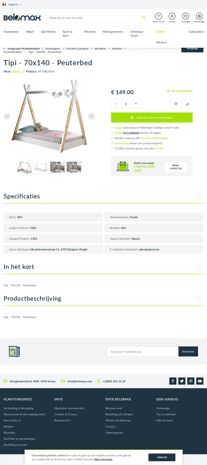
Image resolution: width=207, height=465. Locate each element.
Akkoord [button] (162, 457)
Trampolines (11, 31)
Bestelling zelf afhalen (119, 414)
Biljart (30, 31)
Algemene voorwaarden (69, 408)
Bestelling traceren (15, 444)
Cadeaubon (196, 31)
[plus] (136, 104)
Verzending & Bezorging (18, 408)
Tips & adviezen (166, 414)
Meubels (90, 31)
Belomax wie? (114, 408)
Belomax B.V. (62, 420)
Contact (110, 426)
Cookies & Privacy (65, 414)
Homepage (163, 408)
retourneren (131, 133)
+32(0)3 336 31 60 (114, 381)
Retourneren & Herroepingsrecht (24, 414)
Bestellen (9, 432)
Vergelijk (192, 48)
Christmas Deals (137, 33)
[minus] (116, 104)
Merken (161, 42)
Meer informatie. (103, 459)
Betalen (8, 426)
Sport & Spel (68, 33)
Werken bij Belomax (118, 420)
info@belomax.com (80, 381)
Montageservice (113, 31)
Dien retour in (12, 420)
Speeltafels (48, 31)
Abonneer (188, 351)
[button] (12, 4)
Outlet (160, 31)
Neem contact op (176, 167)
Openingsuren (114, 432)
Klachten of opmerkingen (19, 438)
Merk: (12, 71)
